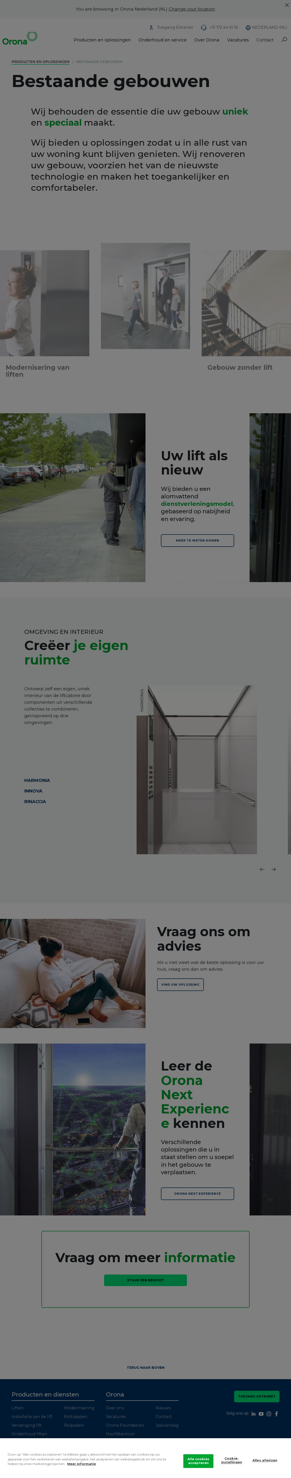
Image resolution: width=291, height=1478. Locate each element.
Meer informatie (81, 1464)
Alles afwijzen (264, 1460)
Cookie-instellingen (231, 1460)
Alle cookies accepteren (198, 1461)
